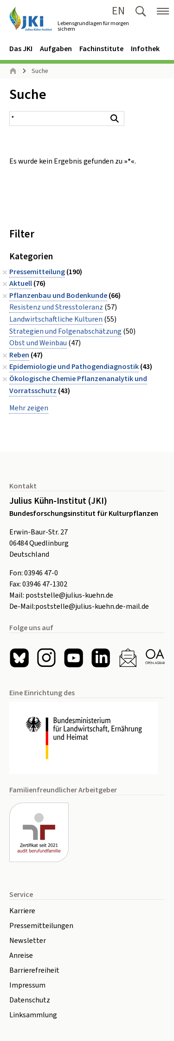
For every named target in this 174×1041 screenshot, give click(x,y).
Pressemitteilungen (41, 926)
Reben (19, 355)
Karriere (22, 911)
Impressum (27, 985)
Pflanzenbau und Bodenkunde (58, 295)
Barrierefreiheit (34, 970)
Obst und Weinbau (38, 343)
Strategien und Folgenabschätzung (65, 331)
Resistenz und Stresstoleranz (56, 307)
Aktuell (20, 283)
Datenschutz (29, 1000)
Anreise (21, 955)
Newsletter (27, 941)
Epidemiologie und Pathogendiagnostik (74, 367)
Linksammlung (33, 1015)
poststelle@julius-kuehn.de (69, 595)
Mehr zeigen (28, 408)
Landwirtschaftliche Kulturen (56, 319)
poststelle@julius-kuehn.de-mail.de (92, 606)
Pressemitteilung (37, 272)
